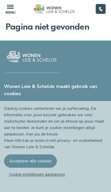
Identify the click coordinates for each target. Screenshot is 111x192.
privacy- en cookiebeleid (79, 140)
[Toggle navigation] (10, 9)
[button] (37, 174)
